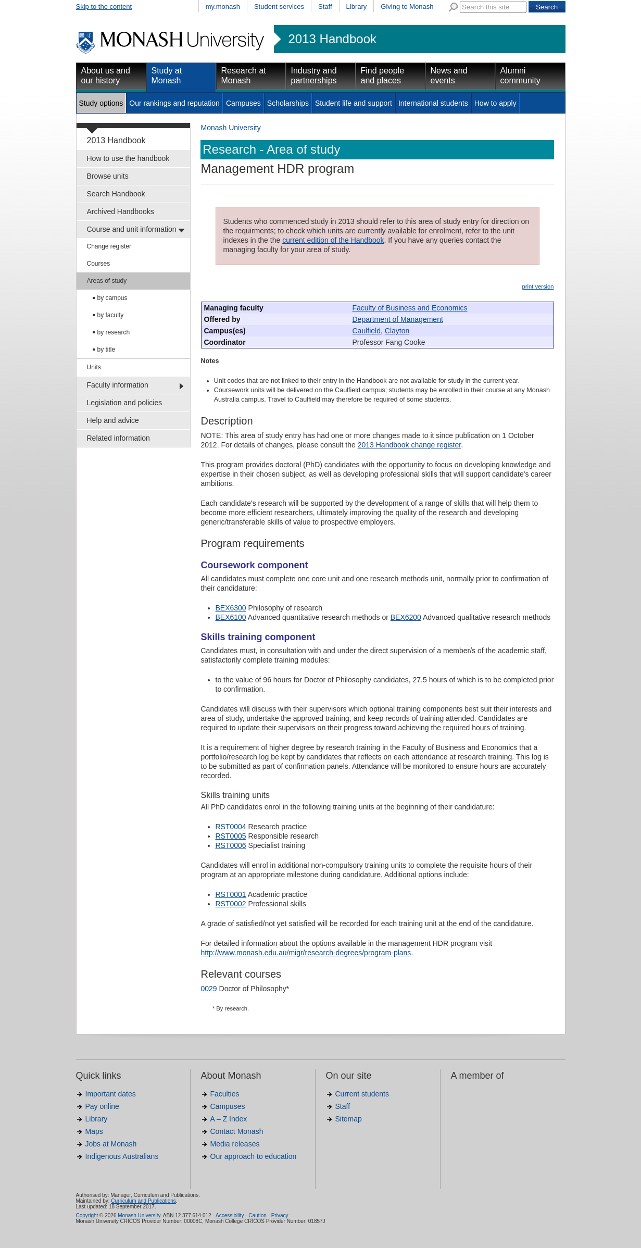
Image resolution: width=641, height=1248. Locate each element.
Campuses (243, 103)
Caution (257, 1215)
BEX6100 (231, 617)
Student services (279, 6)
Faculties (225, 1094)
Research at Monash (243, 75)
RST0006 (231, 845)
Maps (94, 1131)
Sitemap (348, 1119)
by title (106, 349)
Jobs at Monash (111, 1144)
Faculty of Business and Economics (410, 308)
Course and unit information (132, 229)
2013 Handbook (332, 39)
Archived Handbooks (120, 211)
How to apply (495, 103)
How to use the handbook (128, 158)
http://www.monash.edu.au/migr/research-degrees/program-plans (306, 953)
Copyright (87, 1215)
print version (538, 286)
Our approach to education (253, 1156)
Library (356, 6)
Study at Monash (167, 75)
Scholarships (288, 103)
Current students (362, 1094)
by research (113, 332)
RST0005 (231, 836)
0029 (209, 988)
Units (94, 367)
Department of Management (398, 319)
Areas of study (107, 280)
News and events (449, 75)
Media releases (235, 1144)
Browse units (108, 176)
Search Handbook (116, 194)
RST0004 (231, 826)
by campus (112, 298)
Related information (118, 438)
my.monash (223, 6)
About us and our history (105, 75)
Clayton (397, 331)
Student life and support (353, 103)
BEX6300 (231, 608)
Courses (98, 263)
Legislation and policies (124, 402)
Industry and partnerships (314, 75)
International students (433, 103)
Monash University (231, 127)
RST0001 (231, 894)
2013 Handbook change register (409, 445)
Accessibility (230, 1215)
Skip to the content (104, 6)
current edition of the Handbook (333, 240)
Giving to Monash (407, 6)
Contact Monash (236, 1131)
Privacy (279, 1215)
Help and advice (113, 420)
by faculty (110, 315)
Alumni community (520, 75)
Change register (109, 246)
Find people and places (383, 75)
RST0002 (231, 904)
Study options (101, 103)
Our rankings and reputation (174, 103)
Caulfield (367, 331)
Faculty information (117, 385)
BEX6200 (406, 617)
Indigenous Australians (122, 1156)
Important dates (110, 1094)
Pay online (102, 1106)
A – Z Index (228, 1119)
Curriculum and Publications (143, 1201)
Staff (325, 6)
